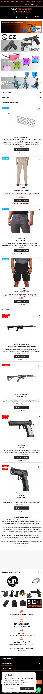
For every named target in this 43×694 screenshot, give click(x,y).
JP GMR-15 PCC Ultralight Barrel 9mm (22, 346)
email (32, 635)
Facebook (21, 651)
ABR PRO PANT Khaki (21, 190)
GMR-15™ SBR (21, 397)
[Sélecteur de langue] (36, 4)
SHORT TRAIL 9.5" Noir (21, 291)
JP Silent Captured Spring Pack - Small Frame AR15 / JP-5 (21, 140)
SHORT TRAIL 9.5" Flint (21, 241)
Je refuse (11, 688)
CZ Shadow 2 (21, 498)
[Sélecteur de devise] (28, 4)
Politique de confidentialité (13, 684)
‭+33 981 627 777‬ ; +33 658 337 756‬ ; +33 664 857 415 (25, 1)
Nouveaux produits (9, 102)
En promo (5, 309)
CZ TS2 (21, 447)
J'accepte (27, 688)
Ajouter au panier (21, 150)
